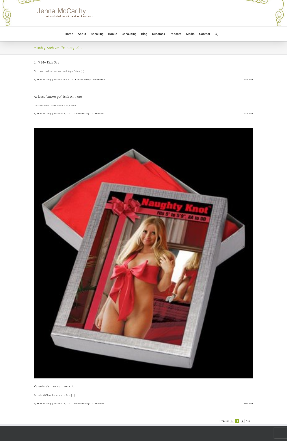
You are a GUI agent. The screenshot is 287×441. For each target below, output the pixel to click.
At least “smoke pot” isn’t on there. (58, 97)
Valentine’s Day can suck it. (54, 386)
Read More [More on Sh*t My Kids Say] (248, 79)
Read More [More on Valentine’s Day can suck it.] (248, 403)
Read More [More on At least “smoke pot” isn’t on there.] (248, 113)
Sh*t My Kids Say (46, 62)
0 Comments (99, 79)
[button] (216, 34)
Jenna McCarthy (44, 79)
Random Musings (83, 79)
